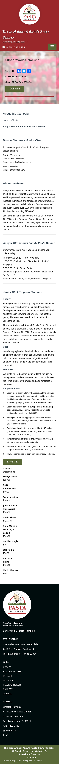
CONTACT (8, 693)
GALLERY (7, 689)
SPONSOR (8, 680)
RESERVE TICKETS (12, 684)
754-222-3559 (17, 47)
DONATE (7, 675)
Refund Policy (21, 761)
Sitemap (31, 757)
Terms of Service (35, 761)
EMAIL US (9, 730)
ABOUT (7, 667)
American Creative (29, 754)
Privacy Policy (8, 761)
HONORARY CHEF (12, 671)
